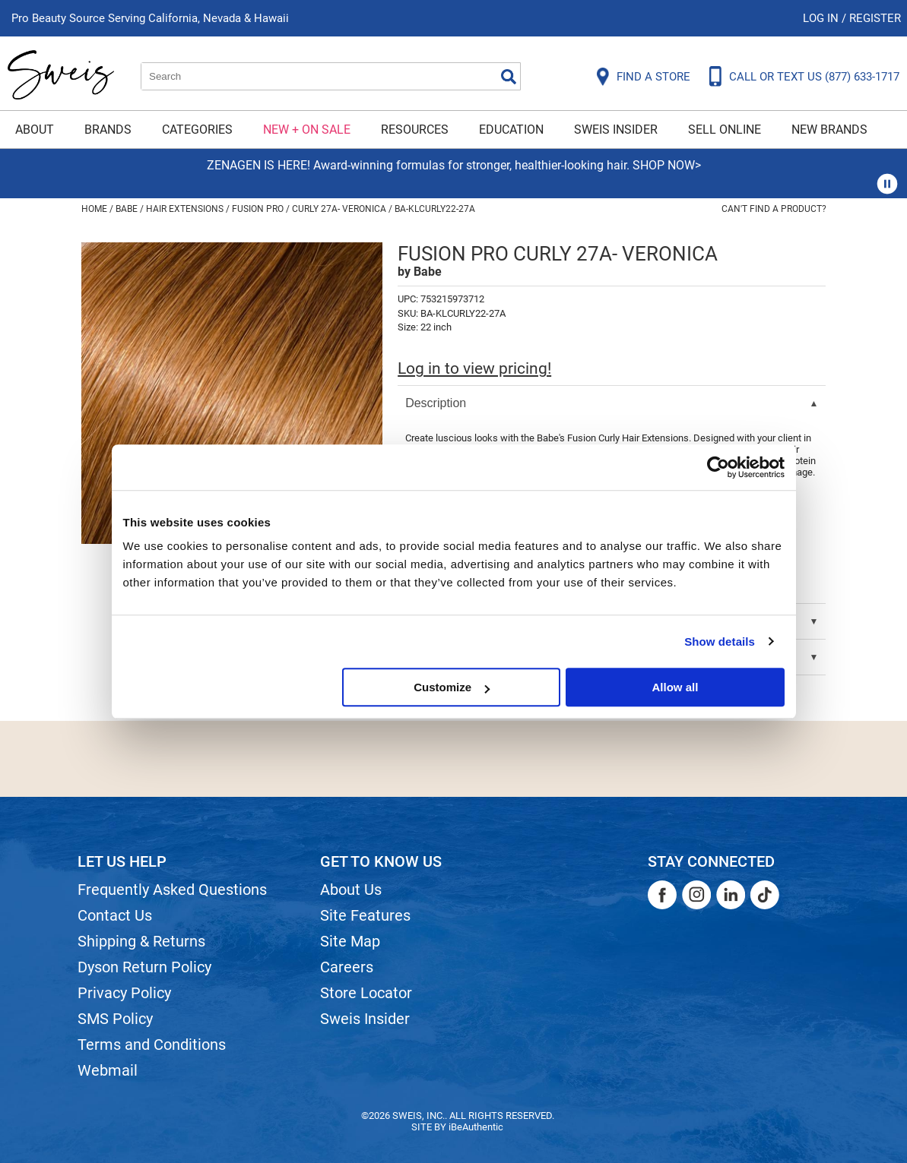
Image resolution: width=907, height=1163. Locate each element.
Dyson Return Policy (144, 967)
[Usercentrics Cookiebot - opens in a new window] (718, 467)
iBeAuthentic (476, 1127)
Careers (346, 967)
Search (508, 76)
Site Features (365, 915)
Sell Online (724, 129)
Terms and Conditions (152, 1044)
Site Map (350, 941)
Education (511, 129)
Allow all (675, 687)
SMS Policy (115, 1019)
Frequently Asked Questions (172, 889)
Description (435, 403)
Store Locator (366, 993)
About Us (351, 889)
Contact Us (115, 915)
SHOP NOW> (667, 165)
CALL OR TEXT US (814, 77)
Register (875, 18)
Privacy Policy (124, 993)
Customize (452, 687)
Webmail (108, 1070)
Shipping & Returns (141, 941)
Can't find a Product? (773, 209)
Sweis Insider (616, 129)
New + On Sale (306, 129)
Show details (719, 641)
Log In (822, 18)
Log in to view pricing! (474, 368)
